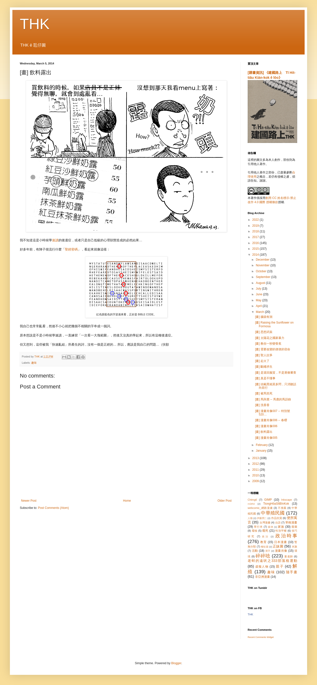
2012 (256, 464)
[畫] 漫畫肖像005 (266, 437)
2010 (256, 475)
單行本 (258, 526)
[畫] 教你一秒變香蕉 (268, 343)
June (259, 294)
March (260, 312)
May (259, 300)
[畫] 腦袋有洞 (263, 317)
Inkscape (286, 499)
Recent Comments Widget (261, 637)
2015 (256, 248)
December (263, 259)
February (262, 445)
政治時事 (286, 535)
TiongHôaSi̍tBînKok (276, 503)
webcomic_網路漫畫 (260, 507)
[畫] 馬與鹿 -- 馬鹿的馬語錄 (273, 399)
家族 (281, 526)
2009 (256, 481)
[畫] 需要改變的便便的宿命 (272, 349)
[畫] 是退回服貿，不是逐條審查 (275, 372)
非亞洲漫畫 (262, 576)
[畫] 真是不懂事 (265, 378)
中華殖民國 (273, 513)
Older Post (224, 500)
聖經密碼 (71, 249)
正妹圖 (278, 546)
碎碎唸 (263, 555)
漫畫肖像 (281, 550)
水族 (294, 546)
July (259, 288)
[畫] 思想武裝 (263, 332)
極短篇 (264, 546)
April (259, 306)
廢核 (255, 530)
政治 (265, 536)
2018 (256, 231)
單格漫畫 (291, 522)
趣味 (34, 362)
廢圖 (294, 526)
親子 (280, 566)
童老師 (288, 556)
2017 (256, 237)
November (263, 265)
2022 (256, 219)
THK (35, 24)
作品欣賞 (276, 518)
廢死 (265, 530)
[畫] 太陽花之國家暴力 (269, 338)
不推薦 (282, 507)
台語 (278, 522)
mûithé (251, 503)
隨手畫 (291, 572)
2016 (256, 243)
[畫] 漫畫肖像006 (266, 426)
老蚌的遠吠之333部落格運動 (272, 561)
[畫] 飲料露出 (263, 432)
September (263, 277)
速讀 (55, 240)
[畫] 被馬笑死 (263, 393)
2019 (256, 225)
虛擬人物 (261, 566)
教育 (263, 542)
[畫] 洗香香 (262, 405)
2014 (256, 254)
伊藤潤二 (262, 518)
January (261, 450)
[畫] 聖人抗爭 (263, 355)
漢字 (267, 550)
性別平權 (281, 530)
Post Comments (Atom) (53, 508)
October (261, 271)
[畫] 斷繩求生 (263, 366)
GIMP (268, 499)
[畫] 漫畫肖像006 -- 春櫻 (271, 420)
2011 (256, 469)
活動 (255, 550)
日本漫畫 (280, 542)
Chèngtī (252, 499)
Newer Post (28, 500)
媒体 (270, 526)
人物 (250, 518)
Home (127, 500)
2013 (256, 458)
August (261, 283)
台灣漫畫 (265, 522)
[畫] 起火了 (262, 361)
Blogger (176, 663)
